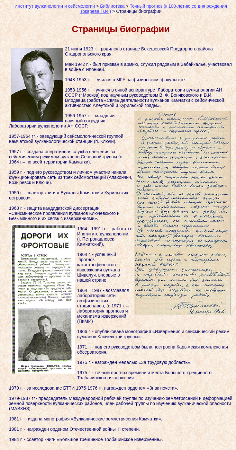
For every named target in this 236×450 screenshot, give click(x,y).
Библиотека (113, 6)
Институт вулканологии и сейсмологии (54, 6)
